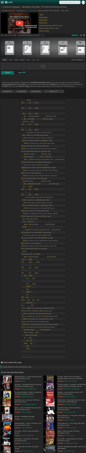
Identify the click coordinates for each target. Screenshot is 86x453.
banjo (28, 59)
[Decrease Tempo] (2, 35)
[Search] (78, 2)
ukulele (16, 59)
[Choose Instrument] (38, 59)
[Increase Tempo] (15, 35)
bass (34, 59)
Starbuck (16, 7)
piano (10, 59)
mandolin (22, 59)
